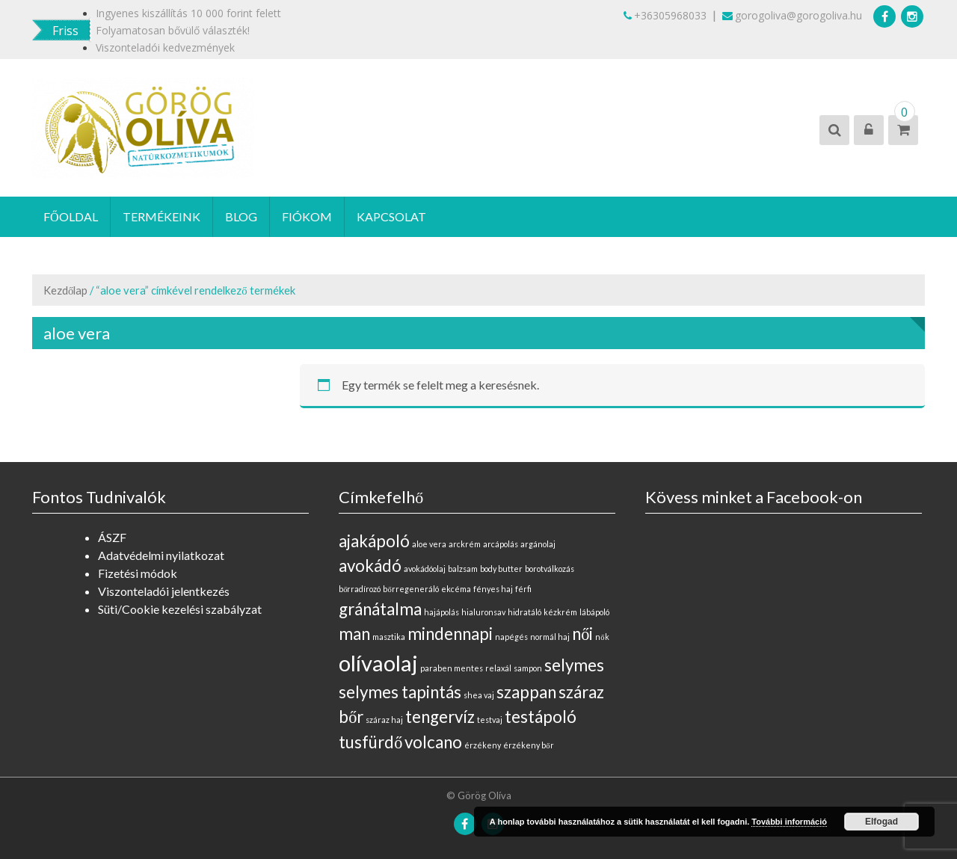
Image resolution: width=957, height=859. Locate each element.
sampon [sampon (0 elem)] (528, 668)
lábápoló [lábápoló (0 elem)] (594, 612)
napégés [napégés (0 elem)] (511, 636)
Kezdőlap (65, 290)
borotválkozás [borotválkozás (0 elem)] (549, 568)
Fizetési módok (137, 573)
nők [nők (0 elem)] (602, 636)
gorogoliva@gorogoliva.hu (792, 15)
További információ (789, 821)
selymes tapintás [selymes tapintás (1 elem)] (400, 692)
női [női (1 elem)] (582, 634)
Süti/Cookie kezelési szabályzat (180, 609)
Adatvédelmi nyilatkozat (161, 555)
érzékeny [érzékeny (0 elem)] (482, 745)
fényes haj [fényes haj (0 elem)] (493, 589)
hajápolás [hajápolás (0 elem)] (441, 612)
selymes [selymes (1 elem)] (574, 665)
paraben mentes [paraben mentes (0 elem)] (451, 668)
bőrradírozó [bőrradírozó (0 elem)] (360, 589)
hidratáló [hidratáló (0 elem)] (524, 612)
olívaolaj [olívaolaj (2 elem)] (378, 663)
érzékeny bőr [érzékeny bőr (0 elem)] (528, 745)
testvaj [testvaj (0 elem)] (489, 719)
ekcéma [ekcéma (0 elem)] (456, 589)
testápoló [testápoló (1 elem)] (540, 716)
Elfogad (881, 821)
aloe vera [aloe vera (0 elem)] (429, 544)
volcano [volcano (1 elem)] (433, 742)
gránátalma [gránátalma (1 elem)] (380, 609)
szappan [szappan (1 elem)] (526, 692)
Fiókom (307, 216)
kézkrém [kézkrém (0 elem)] (560, 612)
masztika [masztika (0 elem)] (388, 636)
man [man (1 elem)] (354, 634)
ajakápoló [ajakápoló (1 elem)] (374, 541)
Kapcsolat (391, 216)
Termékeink (161, 216)
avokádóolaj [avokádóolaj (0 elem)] (425, 568)
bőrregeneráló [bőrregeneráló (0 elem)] (410, 589)
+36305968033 (665, 15)
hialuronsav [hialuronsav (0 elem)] (483, 612)
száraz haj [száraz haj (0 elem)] (384, 719)
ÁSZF (112, 537)
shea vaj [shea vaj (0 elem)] (479, 695)
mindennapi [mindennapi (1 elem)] (450, 634)
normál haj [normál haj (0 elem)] (550, 636)
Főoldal (70, 216)
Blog (241, 216)
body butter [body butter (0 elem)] (501, 568)
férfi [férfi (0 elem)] (523, 589)
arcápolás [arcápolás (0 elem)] (500, 544)
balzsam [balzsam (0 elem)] (463, 568)
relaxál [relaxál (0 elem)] (498, 668)
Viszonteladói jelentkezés (164, 591)
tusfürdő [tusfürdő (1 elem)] (370, 742)
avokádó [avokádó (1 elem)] (370, 565)
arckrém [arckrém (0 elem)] (465, 544)
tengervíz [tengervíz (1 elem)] (440, 716)
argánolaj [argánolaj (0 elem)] (538, 544)
